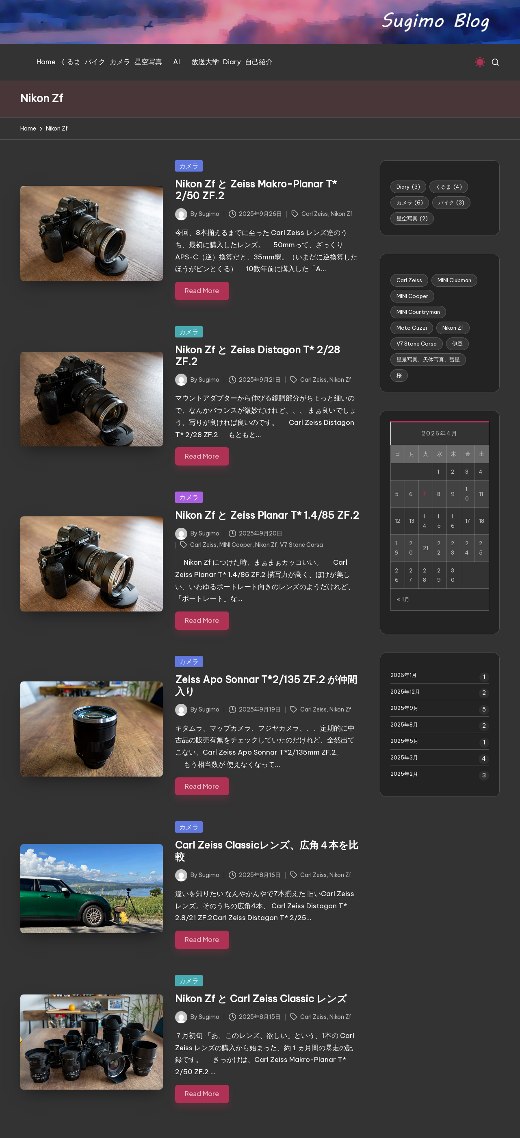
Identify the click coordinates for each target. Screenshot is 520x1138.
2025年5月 (404, 741)
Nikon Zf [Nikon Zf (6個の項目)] (453, 327)
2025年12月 (405, 691)
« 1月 (403, 599)
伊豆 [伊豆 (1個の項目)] (457, 343)
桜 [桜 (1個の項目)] (399, 375)
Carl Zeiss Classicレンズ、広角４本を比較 (266, 851)
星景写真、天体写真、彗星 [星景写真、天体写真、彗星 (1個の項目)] (428, 359)
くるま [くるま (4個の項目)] (449, 186)
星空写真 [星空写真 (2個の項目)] (412, 218)
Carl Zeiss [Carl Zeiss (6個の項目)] (409, 280)
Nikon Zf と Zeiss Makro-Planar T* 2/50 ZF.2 (256, 190)
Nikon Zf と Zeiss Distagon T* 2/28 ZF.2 (257, 356)
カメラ (189, 166)
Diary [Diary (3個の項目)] (408, 186)
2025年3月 (404, 757)
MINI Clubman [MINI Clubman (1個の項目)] (454, 280)
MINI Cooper (235, 544)
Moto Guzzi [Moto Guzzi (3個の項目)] (411, 327)
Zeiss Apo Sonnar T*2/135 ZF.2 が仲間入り (266, 685)
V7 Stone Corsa (301, 544)
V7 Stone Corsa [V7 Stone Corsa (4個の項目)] (416, 343)
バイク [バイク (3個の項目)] (451, 202)
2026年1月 (403, 675)
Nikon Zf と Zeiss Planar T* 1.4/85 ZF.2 (267, 515)
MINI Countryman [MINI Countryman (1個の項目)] (418, 312)
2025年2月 (404, 773)
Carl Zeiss (314, 214)
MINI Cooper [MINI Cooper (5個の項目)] (412, 296)
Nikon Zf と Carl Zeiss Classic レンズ (261, 998)
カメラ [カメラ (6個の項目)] (409, 202)
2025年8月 (404, 724)
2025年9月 (404, 708)
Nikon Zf (342, 214)
